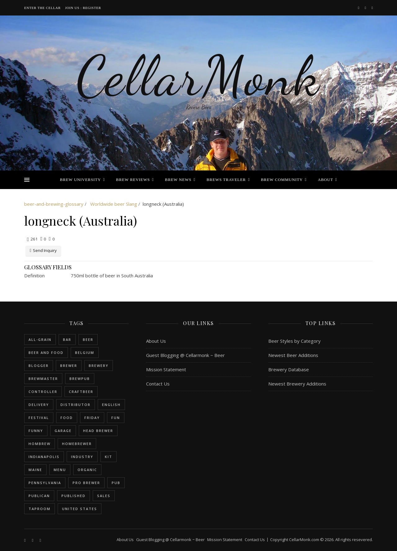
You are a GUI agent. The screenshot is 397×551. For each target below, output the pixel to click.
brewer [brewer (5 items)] (68, 365)
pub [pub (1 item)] (116, 482)
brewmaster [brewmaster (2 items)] (43, 378)
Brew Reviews (133, 179)
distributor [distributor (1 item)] (75, 404)
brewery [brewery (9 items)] (99, 365)
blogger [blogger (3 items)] (39, 365)
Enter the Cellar (42, 8)
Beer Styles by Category (294, 341)
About (325, 179)
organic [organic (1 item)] (87, 469)
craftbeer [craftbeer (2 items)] (81, 391)
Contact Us (158, 384)
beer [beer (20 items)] (88, 339)
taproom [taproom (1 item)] (40, 508)
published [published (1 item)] (73, 495)
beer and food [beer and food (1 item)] (46, 352)
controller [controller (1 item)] (43, 391)
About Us (156, 341)
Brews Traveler (226, 179)
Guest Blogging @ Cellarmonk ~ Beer (185, 355)
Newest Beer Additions (293, 355)
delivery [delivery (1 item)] (39, 404)
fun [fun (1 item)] (115, 417)
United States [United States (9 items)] (79, 508)
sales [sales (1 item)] (103, 495)
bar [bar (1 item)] (67, 339)
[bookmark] (372, 7)
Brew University (80, 179)
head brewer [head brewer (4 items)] (98, 430)
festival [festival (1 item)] (39, 417)
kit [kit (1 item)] (108, 456)
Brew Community (282, 179)
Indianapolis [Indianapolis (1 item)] (44, 456)
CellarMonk (198, 76)
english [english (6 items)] (111, 404)
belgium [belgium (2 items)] (84, 352)
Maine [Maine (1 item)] (35, 469)
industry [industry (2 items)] (82, 456)
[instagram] (366, 7)
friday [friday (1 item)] (92, 417)
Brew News (178, 179)
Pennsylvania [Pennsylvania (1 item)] (45, 482)
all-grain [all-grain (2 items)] (40, 339)
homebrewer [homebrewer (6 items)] (77, 443)
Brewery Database (288, 369)
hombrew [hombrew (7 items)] (40, 443)
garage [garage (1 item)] (63, 430)
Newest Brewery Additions (297, 384)
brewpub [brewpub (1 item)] (79, 378)
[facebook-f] (359, 7)
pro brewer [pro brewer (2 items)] (86, 482)
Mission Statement (166, 369)
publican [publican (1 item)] (39, 495)
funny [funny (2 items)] (36, 430)
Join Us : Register (83, 8)
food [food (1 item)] (66, 417)
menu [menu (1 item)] (60, 469)
